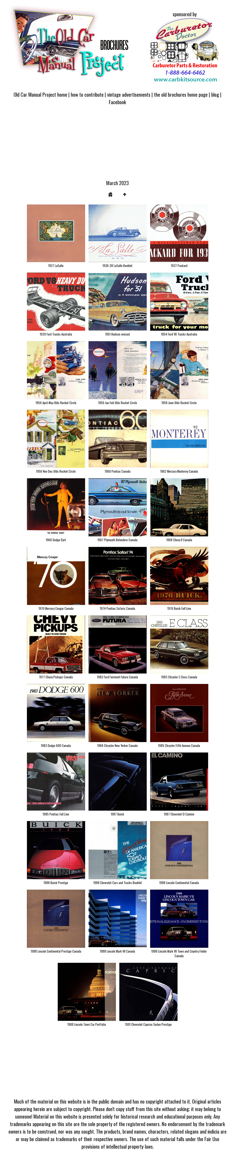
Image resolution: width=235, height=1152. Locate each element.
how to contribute (87, 94)
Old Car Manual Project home (40, 94)
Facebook (117, 102)
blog (215, 94)
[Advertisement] (117, 145)
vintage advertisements (128, 94)
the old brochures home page (181, 94)
